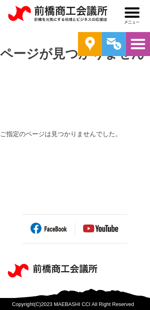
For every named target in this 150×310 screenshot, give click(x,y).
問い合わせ (114, 44)
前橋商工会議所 (57, 16)
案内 (90, 44)
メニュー (132, 15)
